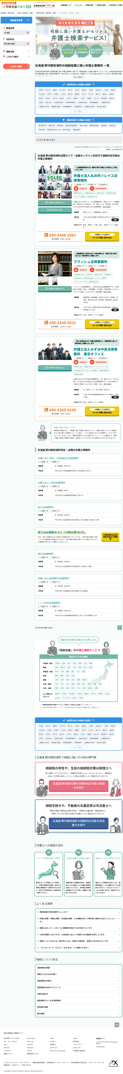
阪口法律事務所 (46, 507)
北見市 (77, 90)
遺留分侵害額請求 (71, 125)
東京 (56, 667)
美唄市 (41, 98)
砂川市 (96, 98)
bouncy (29, 1051)
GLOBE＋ (53, 1041)
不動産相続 (76, 130)
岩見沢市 (98, 90)
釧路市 (84, 90)
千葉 (74, 667)
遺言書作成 (42, 125)
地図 (115, 220)
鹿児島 (90, 688)
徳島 (89, 684)
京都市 (100, 694)
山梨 (62, 671)
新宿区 (90, 358)
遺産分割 (52, 125)
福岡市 (86, 694)
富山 (73, 671)
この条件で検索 (15, 66)
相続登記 (104, 125)
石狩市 (49, 94)
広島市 (107, 694)
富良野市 (104, 98)
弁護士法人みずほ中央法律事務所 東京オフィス (95, 351)
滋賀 (78, 680)
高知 (100, 684)
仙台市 (57, 698)
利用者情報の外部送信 (79, 1062)
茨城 (79, 667)
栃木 (85, 667)
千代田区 (90, 184)
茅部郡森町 (78, 106)
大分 (78, 688)
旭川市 (48, 90)
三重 (73, 675)
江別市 (63, 94)
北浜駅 (102, 266)
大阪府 (79, 266)
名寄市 (75, 98)
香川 (83, 684)
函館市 (55, 90)
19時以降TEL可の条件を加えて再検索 (110, 536)
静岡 (62, 675)
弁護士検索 (78, 5)
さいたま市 (65, 698)
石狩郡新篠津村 (70, 102)
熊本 (73, 688)
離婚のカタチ (8, 1054)
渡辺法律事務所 (46, 553)
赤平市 (55, 98)
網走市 (104, 94)
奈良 (73, 680)
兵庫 (62, 680)
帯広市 (70, 90)
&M (5, 1041)
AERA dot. (30, 1047)
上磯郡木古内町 (44, 106)
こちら (86, 707)
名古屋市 (72, 694)
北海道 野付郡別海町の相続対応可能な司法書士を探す (79, 823)
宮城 (79, 663)
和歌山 (84, 680)
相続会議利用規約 (39, 1062)
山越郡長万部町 (89, 106)
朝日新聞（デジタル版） (12, 1038)
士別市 (68, 98)
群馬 (90, 667)
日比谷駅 (102, 184)
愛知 (56, 675)
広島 (56, 684)
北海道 (43, 462)
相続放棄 (60, 125)
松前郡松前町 (82, 102)
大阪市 (90, 266)
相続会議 (76, 1041)
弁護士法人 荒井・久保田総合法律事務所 (58, 458)
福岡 (56, 688)
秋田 (74, 663)
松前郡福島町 (94, 102)
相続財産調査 (94, 125)
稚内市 (111, 98)
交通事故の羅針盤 (79, 1051)
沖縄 (96, 688)
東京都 (79, 184)
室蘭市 (77, 94)
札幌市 (41, 90)
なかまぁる (53, 1047)
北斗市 (91, 94)
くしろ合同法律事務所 (49, 602)
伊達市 (56, 94)
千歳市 (106, 90)
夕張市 (41, 102)
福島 (90, 663)
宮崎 (83, 688)
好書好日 (53, 1044)
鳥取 (73, 684)
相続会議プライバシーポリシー (58, 1062)
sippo (52, 1038)
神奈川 (63, 667)
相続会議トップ (66, 5)
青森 (63, 663)
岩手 (69, 663)
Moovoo (6, 1047)
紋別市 (62, 98)
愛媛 (94, 684)
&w (9, 1041)
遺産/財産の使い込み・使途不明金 (58, 130)
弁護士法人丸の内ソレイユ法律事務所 (95, 178)
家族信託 (112, 125)
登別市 (70, 94)
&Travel (14, 1041)
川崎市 (74, 698)
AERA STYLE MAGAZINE (58, 1051)
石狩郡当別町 (58, 102)
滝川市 (98, 94)
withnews (7, 1051)
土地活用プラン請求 (115, 5)
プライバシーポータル (96, 1062)
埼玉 (69, 667)
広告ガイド (16, 1065)
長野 (67, 671)
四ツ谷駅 (102, 358)
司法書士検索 (101, 5)
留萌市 (111, 94)
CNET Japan (31, 1038)
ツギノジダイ (77, 1044)
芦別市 (48, 98)
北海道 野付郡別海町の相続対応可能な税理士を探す (79, 785)
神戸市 (93, 694)
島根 (78, 684)
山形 (85, 663)
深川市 (84, 94)
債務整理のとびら (33, 1054)
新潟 (56, 671)
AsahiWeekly (100, 1047)
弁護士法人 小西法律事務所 (51, 482)
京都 (67, 680)
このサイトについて (11, 1062)
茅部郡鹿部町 (67, 106)
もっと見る (78, 111)
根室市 (89, 98)
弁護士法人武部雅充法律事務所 (53, 578)
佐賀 (62, 688)
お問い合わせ (26, 1065)
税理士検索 (89, 5)
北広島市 (42, 94)
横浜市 (57, 694)
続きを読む (107, 207)
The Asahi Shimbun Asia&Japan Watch (107, 1043)
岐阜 (67, 675)
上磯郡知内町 (105, 102)
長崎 (67, 688)
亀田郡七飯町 (56, 106)
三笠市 (82, 98)
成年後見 (42, 130)
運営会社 (7, 1065)
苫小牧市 (62, 90)
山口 (67, 684)
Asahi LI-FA (76, 1047)
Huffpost (30, 1044)
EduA (5, 1044)
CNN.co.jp (30, 1041)
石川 (78, 671)
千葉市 (81, 698)
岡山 (62, 684)
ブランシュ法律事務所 (90, 261)
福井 (83, 671)
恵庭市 (113, 90)
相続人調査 (83, 125)
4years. (75, 1038)
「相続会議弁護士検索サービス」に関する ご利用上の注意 (61, 705)
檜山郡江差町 (101, 106)
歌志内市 (49, 102)
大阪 (56, 680)
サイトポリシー (25, 1062)
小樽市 (91, 90)
